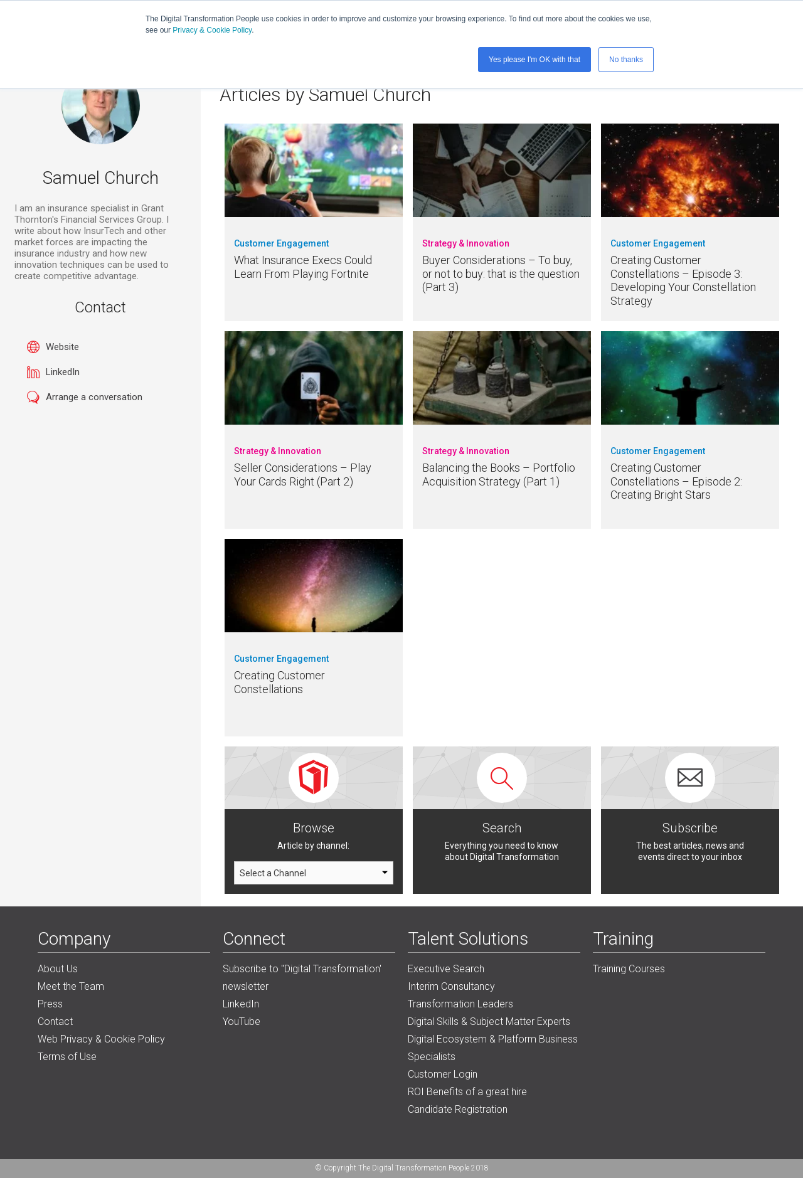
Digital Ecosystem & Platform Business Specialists (493, 1048)
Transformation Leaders (460, 1004)
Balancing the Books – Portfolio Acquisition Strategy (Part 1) (498, 474)
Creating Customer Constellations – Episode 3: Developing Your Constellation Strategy (683, 280)
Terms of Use (67, 1057)
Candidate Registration (458, 1109)
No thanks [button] (626, 59)
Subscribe (690, 828)
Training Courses (629, 969)
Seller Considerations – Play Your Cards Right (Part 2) (302, 474)
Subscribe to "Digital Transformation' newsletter (302, 977)
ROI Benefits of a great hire (467, 1092)
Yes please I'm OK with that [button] (534, 59)
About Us (58, 969)
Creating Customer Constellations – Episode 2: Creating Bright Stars (676, 481)
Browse (313, 828)
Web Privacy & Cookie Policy (101, 1039)
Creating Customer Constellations (279, 682)
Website (62, 347)
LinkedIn (63, 372)
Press (50, 1004)
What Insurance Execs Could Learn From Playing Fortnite (303, 266)
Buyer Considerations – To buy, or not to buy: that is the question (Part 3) (501, 273)
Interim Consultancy (451, 986)
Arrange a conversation (94, 397)
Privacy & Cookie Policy (212, 30)
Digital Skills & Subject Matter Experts (489, 1021)
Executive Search (446, 969)
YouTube (241, 1021)
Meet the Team (71, 986)
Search (501, 828)
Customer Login (442, 1074)
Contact (55, 1021)
